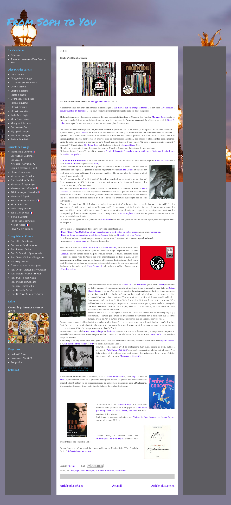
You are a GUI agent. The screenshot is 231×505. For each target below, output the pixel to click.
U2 (91, 343)
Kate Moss (106, 219)
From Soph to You (51, 21)
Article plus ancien (163, 485)
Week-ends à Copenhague (23, 184)
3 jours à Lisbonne (20, 217)
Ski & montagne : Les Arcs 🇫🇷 (25, 200)
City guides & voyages (22, 78)
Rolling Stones (126, 169)
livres (82, 470)
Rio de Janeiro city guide (23, 221)
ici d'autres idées (78, 241)
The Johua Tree (91, 145)
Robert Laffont (71, 163)
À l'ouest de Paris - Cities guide (26, 265)
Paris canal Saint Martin (22, 286)
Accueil (117, 485)
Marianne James (159, 117)
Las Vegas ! (16, 160)
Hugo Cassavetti (94, 266)
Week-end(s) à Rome (21, 208)
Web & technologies (20, 135)
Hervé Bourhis (109, 247)
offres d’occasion (67, 269)
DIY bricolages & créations (24, 82)
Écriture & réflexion (20, 139)
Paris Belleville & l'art (21, 290)
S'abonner (15, 55)
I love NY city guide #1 (22, 229)
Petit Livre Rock (90, 247)
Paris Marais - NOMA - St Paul (26, 273)
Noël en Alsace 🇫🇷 (20, 225)
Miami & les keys (19, 204)
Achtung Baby (128, 145)
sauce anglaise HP (128, 213)
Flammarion (155, 232)
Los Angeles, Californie (22, 156)
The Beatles (120, 470)
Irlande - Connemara (21, 172)
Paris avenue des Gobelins (23, 282)
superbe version (168, 340)
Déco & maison (18, 86)
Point (96, 163)
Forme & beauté (18, 95)
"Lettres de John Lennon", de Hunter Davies (153, 417)
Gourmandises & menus (22, 99)
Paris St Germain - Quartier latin (26, 253)
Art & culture (17, 74)
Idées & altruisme (19, 103)
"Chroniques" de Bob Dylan (110, 438)
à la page (75, 470)
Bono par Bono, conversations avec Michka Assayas (84, 235)
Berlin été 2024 (18, 354)
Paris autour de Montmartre (24, 245)
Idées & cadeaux (19, 107)
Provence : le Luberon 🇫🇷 (23, 151)
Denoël (160, 284)
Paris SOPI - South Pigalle (23, 277)
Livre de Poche (133, 235)
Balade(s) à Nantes (20, 261)
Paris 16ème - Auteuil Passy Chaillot (28, 269)
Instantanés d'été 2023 (21, 358)
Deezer (84, 132)
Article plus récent (71, 485)
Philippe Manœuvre (99, 101)
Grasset (120, 235)
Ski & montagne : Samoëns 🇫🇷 (26, 192)
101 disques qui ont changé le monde (130, 107)
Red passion (16, 362)
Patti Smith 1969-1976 (117, 350)
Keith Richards (162, 160)
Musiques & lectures (105, 470)
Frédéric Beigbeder (71, 154)
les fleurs (111, 331)
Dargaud (64, 253)
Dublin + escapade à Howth (24, 168)
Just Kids (127, 284)
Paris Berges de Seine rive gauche (27, 294)
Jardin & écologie (19, 115)
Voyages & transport (20, 131)
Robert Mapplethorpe (93, 331)
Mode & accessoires (20, 119)
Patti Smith (141, 284)
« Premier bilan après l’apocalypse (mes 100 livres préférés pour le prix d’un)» (139, 151)
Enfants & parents (19, 90)
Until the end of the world (74, 343)
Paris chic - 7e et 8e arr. (22, 241)
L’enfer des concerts (115, 376)
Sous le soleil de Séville (22, 180)
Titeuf (62, 379)
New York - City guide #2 (23, 164)
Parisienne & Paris (20, 127)
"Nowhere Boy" (124, 404)
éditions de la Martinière (130, 356)
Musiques (90, 470)
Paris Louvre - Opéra (21, 249)
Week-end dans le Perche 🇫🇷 (24, 188)
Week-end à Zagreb (20, 196)
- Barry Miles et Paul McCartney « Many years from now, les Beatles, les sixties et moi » (99, 232)
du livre (83, 188)
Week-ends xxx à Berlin (22, 176)
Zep (134, 376)
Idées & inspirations (20, 111)
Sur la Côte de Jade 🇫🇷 (22, 212)
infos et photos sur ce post (79, 451)
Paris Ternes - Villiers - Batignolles (27, 257)
